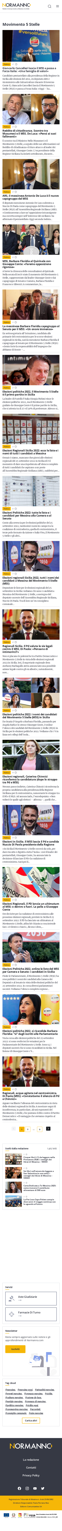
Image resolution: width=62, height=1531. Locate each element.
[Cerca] (50, 6)
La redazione (31, 1460)
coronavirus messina (17, 1409)
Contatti (31, 1467)
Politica (6, 64)
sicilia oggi (32, 1405)
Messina (11, 1389)
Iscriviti (15, 1349)
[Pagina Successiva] (48, 1129)
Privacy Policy (31, 1475)
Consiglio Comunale (16, 1413)
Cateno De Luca (34, 1397)
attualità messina (45, 1389)
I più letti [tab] (52, 1148)
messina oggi (25, 1389)
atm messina (36, 1413)
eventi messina (14, 1393)
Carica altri (31, 1420)
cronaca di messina (36, 1401)
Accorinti (36, 1409)
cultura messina (15, 1397)
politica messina (15, 1405)
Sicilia (49, 1393)
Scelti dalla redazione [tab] (16, 1148)
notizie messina (14, 1401)
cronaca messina (34, 1393)
